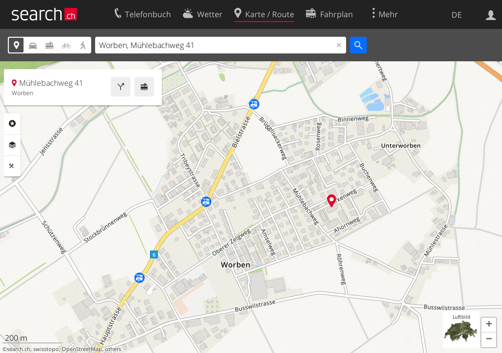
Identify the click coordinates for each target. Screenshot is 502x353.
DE (457, 14)
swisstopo (46, 349)
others (113, 349)
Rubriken (12, 123)
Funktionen (12, 166)
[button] (488, 325)
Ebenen (12, 145)
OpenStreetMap (82, 349)
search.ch (18, 349)
